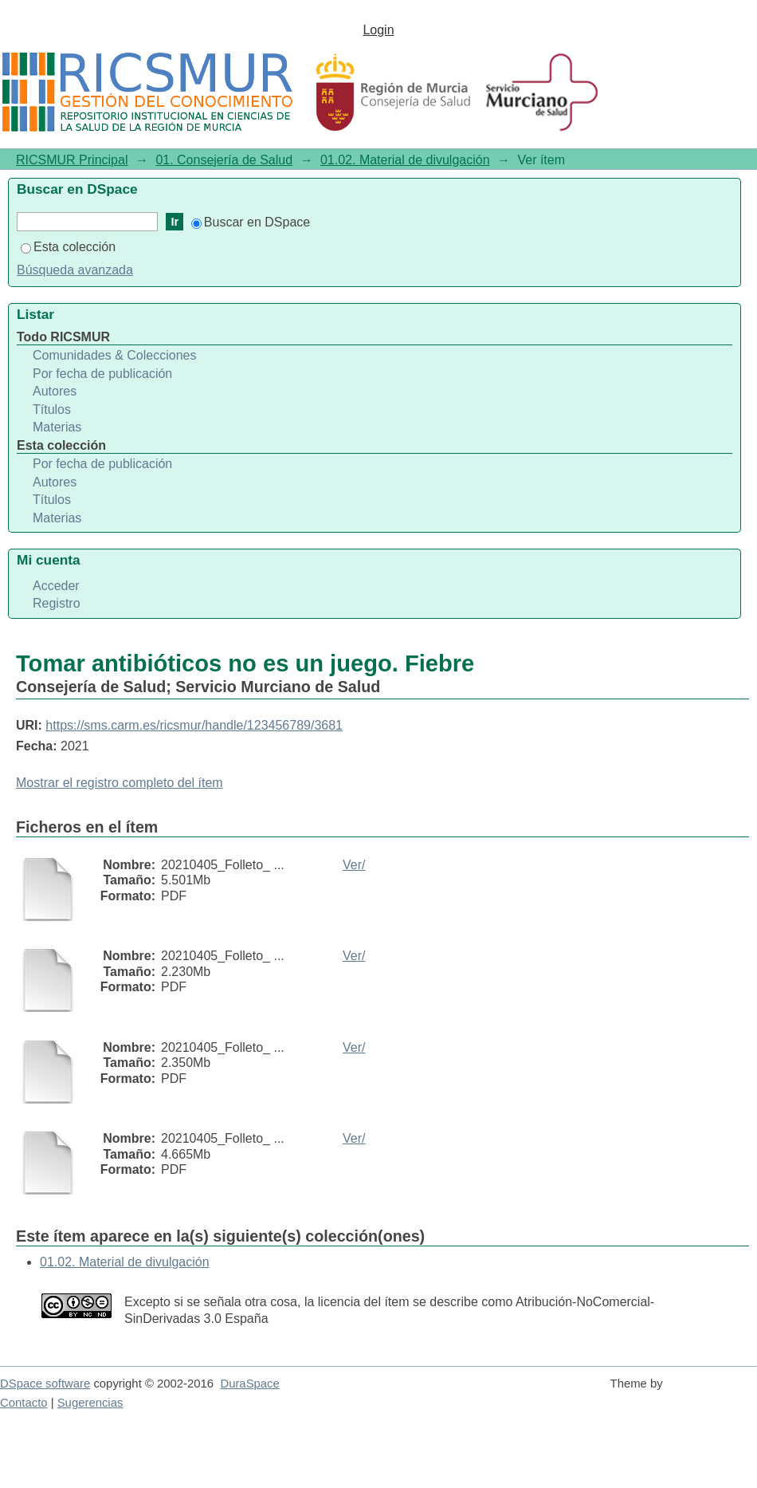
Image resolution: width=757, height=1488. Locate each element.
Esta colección (68, 247)
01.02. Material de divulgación (405, 160)
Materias (57, 427)
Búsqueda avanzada (75, 270)
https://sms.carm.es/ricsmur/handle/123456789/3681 (194, 725)
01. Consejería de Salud (223, 160)
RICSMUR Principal (71, 160)
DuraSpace (249, 1383)
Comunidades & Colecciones (114, 355)
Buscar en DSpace (250, 222)
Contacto (24, 1402)
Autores (54, 391)
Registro (56, 603)
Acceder (56, 585)
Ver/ (354, 865)
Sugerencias (90, 1402)
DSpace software (45, 1383)
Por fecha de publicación (102, 373)
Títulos (52, 409)
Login (378, 30)
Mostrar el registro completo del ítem (119, 782)
